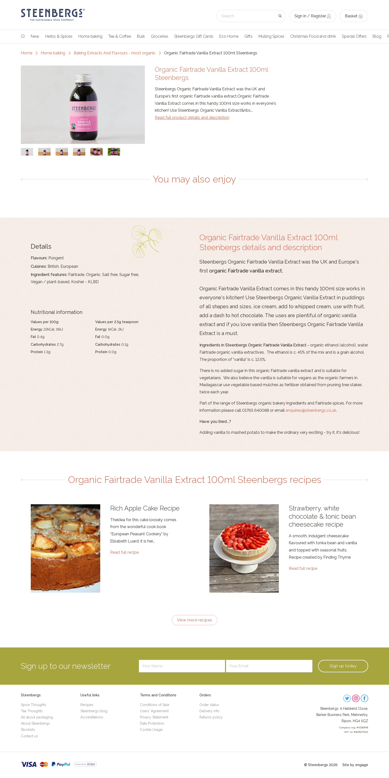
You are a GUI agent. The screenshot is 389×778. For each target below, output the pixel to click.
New (35, 36)
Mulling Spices (271, 36)
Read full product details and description (192, 117)
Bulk (141, 36)
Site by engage (355, 765)
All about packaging (37, 717)
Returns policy (211, 717)
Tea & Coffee (119, 36)
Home (26, 53)
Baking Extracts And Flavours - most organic (115, 53)
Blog (377, 36)
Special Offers (354, 36)
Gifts (248, 36)
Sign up (343, 666)
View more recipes (194, 620)
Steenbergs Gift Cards (193, 36)
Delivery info (209, 711)
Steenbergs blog (93, 711)
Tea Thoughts (32, 711)
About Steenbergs (35, 723)
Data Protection (152, 723)
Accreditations (91, 717)
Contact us (29, 736)
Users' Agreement (154, 711)
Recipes (86, 705)
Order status (209, 705)
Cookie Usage (151, 730)
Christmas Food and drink (313, 36)
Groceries (159, 36)
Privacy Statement (154, 717)
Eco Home (228, 36)
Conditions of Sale (154, 705)
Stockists (28, 730)
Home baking (90, 36)
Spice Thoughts (33, 705)
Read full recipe (124, 552)
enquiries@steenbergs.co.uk (311, 410)
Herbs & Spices (58, 36)
